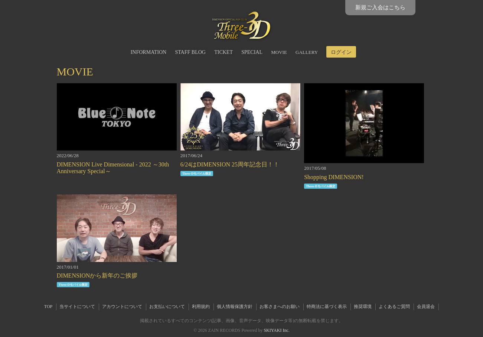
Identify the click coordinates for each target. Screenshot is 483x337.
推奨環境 (363, 306)
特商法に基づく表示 (327, 306)
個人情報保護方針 (234, 306)
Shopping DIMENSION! (333, 177)
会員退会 (426, 306)
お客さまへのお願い (280, 306)
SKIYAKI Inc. (276, 330)
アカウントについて (122, 306)
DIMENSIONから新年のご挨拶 (97, 275)
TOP (48, 306)
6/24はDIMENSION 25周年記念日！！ (229, 164)
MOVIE (279, 52)
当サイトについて (77, 306)
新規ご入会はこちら (380, 7)
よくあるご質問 (394, 306)
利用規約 (201, 306)
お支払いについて (167, 306)
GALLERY (307, 52)
